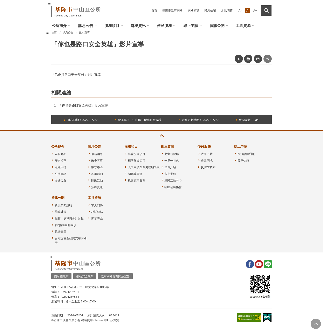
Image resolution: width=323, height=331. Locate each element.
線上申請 (190, 25)
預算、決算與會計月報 (69, 218)
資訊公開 (217, 25)
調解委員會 (135, 174)
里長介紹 (170, 167)
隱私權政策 (61, 276)
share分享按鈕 (267, 59)
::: (49, 4)
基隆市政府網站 (172, 10)
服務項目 (111, 25)
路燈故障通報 (246, 154)
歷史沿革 (60, 160)
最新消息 (97, 154)
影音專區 (97, 218)
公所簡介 (59, 25)
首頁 (154, 10)
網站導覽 (193, 10)
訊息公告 (85, 25)
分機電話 (60, 174)
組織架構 (60, 167)
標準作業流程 (136, 160)
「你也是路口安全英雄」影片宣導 (83, 105)
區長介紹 (60, 154)
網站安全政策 (85, 276)
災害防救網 (208, 167)
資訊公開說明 (63, 205)
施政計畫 (60, 211)
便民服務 (164, 25)
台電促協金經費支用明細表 (71, 240)
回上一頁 (239, 59)
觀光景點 (170, 174)
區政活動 (97, 180)
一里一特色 (171, 160)
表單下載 (207, 154)
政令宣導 (84, 32)
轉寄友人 (258, 59)
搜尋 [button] (266, 10)
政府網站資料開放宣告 (115, 276)
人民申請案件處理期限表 (144, 167)
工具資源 (243, 25)
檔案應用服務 (136, 180)
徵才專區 (97, 167)
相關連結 (97, 211)
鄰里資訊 (138, 25)
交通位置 (60, 180)
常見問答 (227, 10)
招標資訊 (97, 187)
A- (240, 10)
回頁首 (316, 324)
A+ (255, 10)
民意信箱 (210, 10)
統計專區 (60, 231)
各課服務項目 (136, 154)
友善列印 (248, 59)
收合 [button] (161, 135)
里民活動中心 (173, 180)
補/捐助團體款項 (65, 225)
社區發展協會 (173, 187)
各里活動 (97, 174)
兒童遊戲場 (171, 154)
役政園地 (207, 160)
